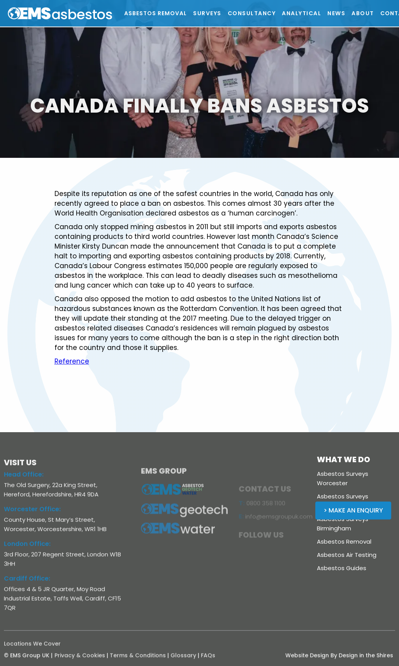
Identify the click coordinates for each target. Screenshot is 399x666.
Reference (71, 361)
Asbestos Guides (341, 568)
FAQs (208, 660)
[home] (78, 13)
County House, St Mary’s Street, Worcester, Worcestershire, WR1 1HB (55, 529)
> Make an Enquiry (353, 510)
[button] (207, 13)
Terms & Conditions (138, 660)
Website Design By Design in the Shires (339, 660)
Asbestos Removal (344, 541)
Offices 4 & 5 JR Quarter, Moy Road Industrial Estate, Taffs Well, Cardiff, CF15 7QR (62, 603)
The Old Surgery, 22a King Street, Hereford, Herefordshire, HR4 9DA (51, 494)
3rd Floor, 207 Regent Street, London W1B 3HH (62, 563)
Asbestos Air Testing (346, 555)
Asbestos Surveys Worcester (342, 478)
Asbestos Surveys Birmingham (342, 523)
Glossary (183, 660)
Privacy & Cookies (79, 660)
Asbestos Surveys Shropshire (342, 501)
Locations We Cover (32, 648)
